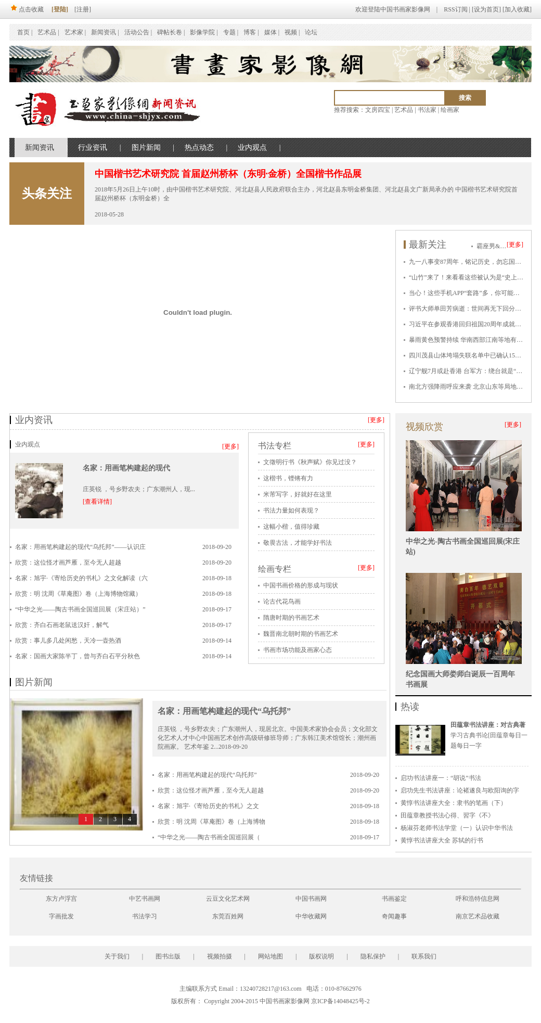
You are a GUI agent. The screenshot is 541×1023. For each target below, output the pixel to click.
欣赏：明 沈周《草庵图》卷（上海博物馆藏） (78, 593)
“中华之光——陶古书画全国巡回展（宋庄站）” (80, 609)
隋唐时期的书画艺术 (291, 617)
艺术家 (74, 32)
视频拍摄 (219, 956)
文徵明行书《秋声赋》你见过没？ (310, 462)
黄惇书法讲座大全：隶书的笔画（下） (454, 803)
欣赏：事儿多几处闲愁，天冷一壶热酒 (68, 640)
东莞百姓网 (227, 916)
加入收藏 (517, 9)
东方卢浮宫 (61, 898)
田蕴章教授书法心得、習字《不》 (447, 815)
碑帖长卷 (169, 32)
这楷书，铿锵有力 (288, 478)
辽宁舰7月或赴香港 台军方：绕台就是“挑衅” (470, 371)
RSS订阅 (455, 9)
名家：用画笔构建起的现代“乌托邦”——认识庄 (80, 547)
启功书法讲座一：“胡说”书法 (441, 778)
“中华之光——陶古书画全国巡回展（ (209, 837)
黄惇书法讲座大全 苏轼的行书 (442, 840)
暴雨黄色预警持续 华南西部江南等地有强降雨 (472, 339)
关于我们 (117, 956)
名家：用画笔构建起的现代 (126, 468)
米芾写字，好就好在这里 (297, 494)
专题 (229, 32)
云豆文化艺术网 (228, 898)
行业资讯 (92, 147)
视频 (291, 32)
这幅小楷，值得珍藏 (291, 526)
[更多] (515, 244)
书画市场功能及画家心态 (297, 650)
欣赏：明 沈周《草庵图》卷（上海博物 (211, 821)
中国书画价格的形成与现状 (300, 585)
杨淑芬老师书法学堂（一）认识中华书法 (457, 828)
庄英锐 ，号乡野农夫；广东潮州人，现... (139, 489)
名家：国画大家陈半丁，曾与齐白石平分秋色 (77, 656)
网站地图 (270, 956)
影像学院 (202, 32)
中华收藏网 (311, 916)
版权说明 (321, 956)
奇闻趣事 (394, 916)
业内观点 (252, 147)
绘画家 (450, 109)
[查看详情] (97, 501)
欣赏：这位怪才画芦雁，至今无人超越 (68, 562)
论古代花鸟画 (282, 601)
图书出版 (168, 956)
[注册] (82, 9)
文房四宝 (377, 109)
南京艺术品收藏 (477, 916)
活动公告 (136, 32)
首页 (23, 32)
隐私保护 (372, 956)
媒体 (270, 32)
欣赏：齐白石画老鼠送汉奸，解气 (62, 625)
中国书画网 (311, 898)
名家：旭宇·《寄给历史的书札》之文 (208, 806)
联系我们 (423, 956)
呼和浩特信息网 (477, 898)
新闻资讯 (103, 32)
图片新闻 (146, 147)
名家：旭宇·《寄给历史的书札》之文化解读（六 (81, 578)
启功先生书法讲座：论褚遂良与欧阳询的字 (460, 790)
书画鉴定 (394, 898)
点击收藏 (26, 9)
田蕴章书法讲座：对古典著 (487, 724)
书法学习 (144, 916)
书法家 (427, 109)
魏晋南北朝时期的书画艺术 (300, 633)
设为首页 (486, 9)
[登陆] (59, 9)
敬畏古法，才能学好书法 (297, 542)
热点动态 (199, 147)
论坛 (311, 32)
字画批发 (61, 916)
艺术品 (46, 32)
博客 (249, 32)
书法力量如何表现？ (291, 510)
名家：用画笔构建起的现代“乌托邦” (224, 711)
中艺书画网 (144, 898)
